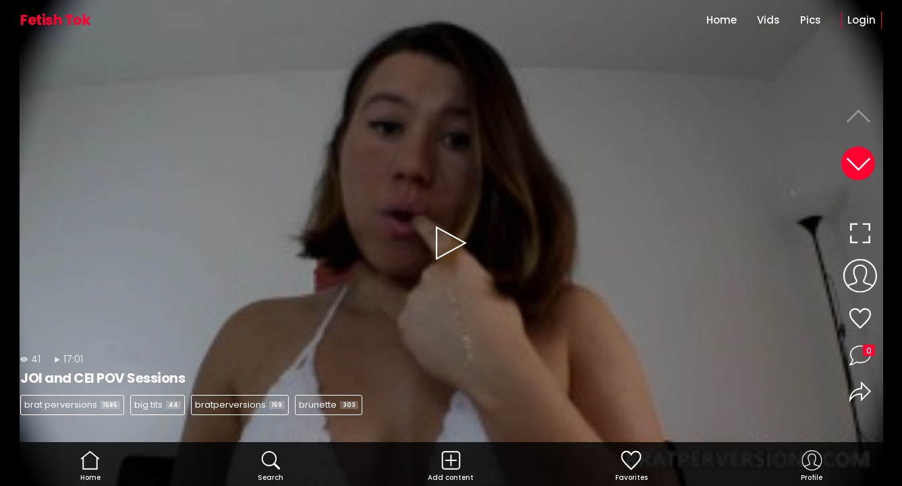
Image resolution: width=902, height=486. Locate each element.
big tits (157, 404)
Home (721, 20)
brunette (328, 404)
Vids (768, 20)
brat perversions (72, 404)
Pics (810, 20)
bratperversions (240, 404)
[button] (858, 163)
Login (861, 20)
